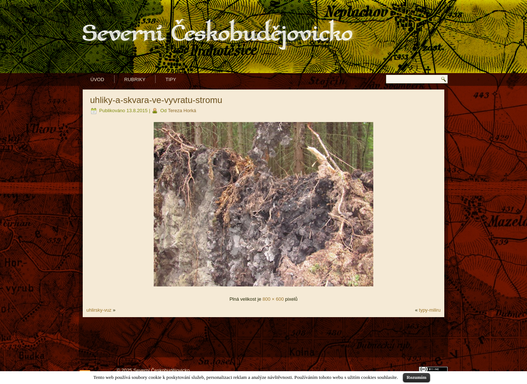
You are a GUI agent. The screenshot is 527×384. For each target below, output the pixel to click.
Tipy (170, 79)
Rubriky (135, 79)
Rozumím (416, 377)
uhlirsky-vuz (99, 310)
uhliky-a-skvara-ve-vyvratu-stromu (156, 100)
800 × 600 (273, 299)
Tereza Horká (182, 110)
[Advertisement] (263, 337)
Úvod (97, 79)
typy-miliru (430, 310)
